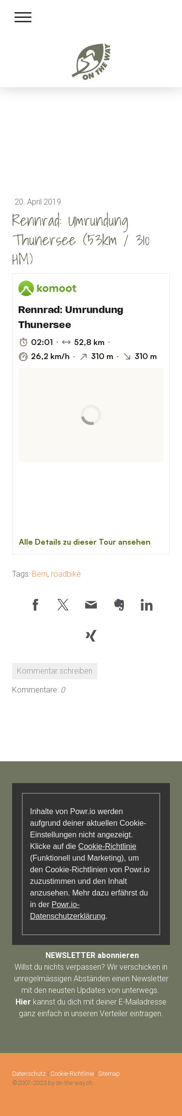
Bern (39, 574)
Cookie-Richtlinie (107, 846)
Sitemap (109, 1073)
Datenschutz (29, 1073)
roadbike (66, 574)
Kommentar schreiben (54, 671)
